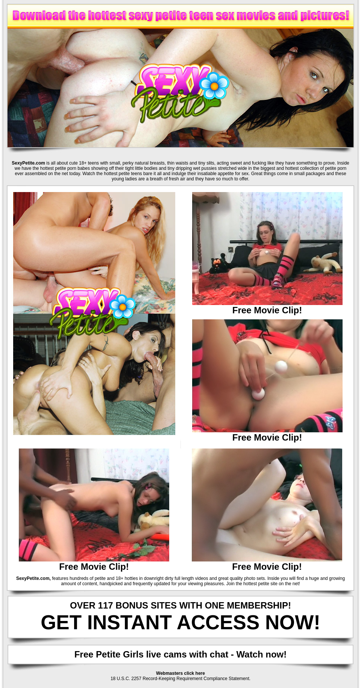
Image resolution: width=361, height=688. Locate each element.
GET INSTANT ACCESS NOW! (180, 622)
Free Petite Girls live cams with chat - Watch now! (180, 654)
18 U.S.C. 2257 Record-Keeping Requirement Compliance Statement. (180, 678)
